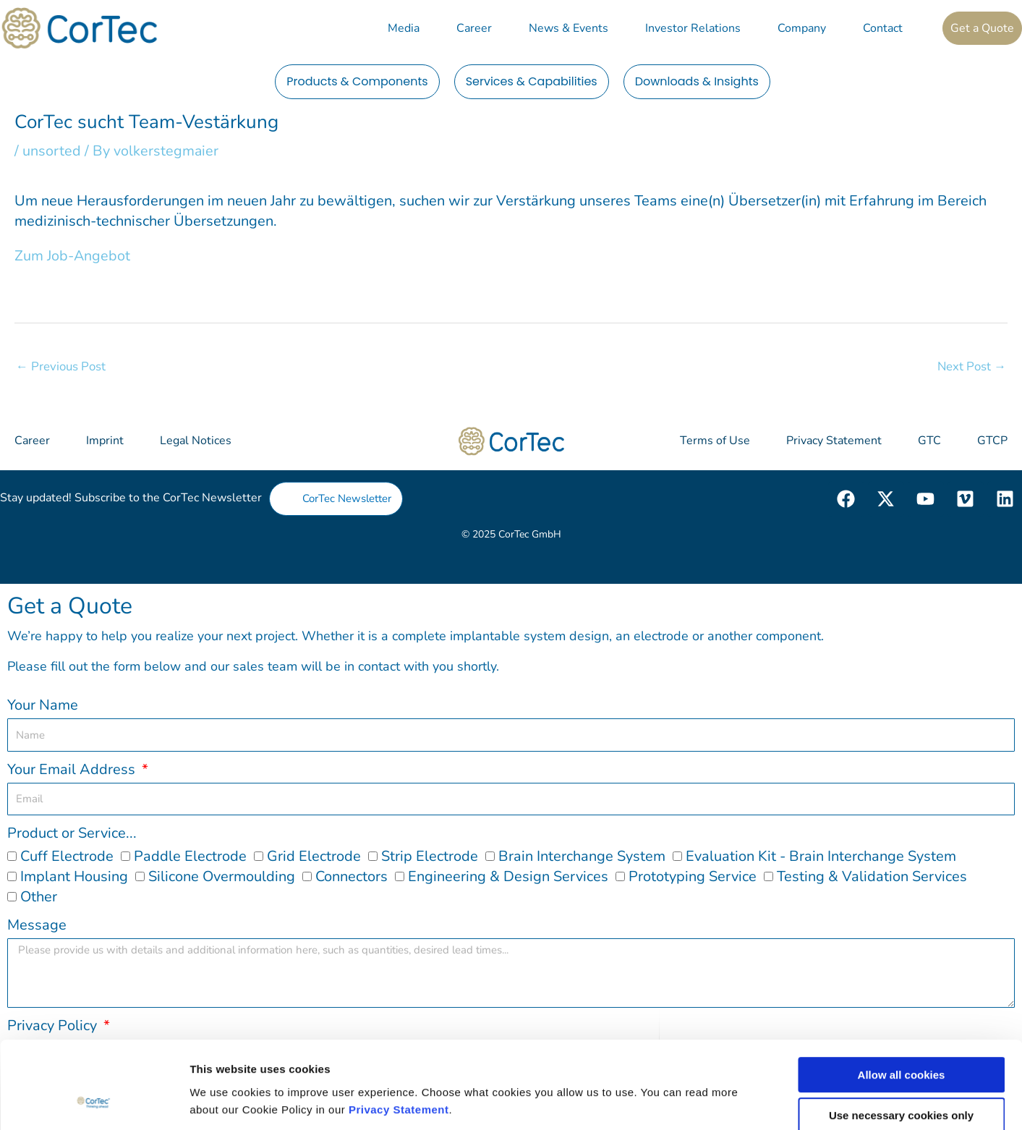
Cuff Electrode (67, 856)
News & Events (568, 28)
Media (404, 28)
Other (38, 896)
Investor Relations (693, 28)
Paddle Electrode (190, 856)
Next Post (971, 365)
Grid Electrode (314, 856)
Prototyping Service (693, 876)
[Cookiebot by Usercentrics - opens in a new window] (93, 1102)
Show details (759, 1101)
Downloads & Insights (697, 81)
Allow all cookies (901, 997)
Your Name (42, 705)
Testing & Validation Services (872, 876)
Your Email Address (73, 768)
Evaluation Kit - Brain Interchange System (821, 856)
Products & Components (357, 81)
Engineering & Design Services (508, 876)
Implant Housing (74, 876)
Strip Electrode (429, 856)
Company (802, 28)
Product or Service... (72, 833)
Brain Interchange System (581, 856)
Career (474, 28)
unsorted (51, 151)
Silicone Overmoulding (221, 876)
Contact (883, 28)
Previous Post (61, 365)
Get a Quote (982, 28)
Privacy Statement (399, 1032)
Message (37, 925)
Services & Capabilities (531, 81)
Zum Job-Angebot (72, 255)
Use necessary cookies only (901, 1038)
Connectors (351, 876)
